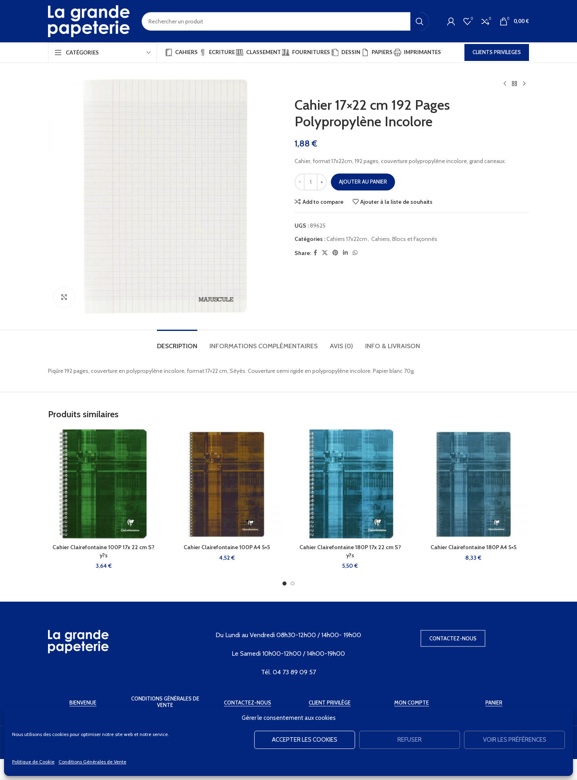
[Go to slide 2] (293, 583)
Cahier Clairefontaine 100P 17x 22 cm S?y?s (103, 551)
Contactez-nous (453, 638)
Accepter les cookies (304, 739)
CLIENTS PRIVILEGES (496, 52)
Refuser (409, 739)
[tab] (177, 342)
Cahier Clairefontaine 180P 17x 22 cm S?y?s (350, 551)
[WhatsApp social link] (355, 252)
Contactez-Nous (247, 703)
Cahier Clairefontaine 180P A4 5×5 (473, 547)
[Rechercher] (285, 21)
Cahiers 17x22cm (346, 239)
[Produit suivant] (524, 84)
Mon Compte (411, 703)
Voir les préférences (514, 739)
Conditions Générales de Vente (92, 762)
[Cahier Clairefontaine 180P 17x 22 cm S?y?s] (350, 484)
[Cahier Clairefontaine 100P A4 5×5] (227, 484)
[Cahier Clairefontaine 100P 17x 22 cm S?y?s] (103, 484)
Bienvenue (82, 703)
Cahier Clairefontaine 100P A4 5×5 (227, 547)
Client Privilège (330, 703)
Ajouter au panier (363, 181)
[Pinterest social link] (335, 252)
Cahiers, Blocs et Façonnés (404, 239)
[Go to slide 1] (284, 583)
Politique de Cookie (33, 762)
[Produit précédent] (505, 84)
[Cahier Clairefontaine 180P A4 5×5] (473, 484)
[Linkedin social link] (345, 252)
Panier (493, 703)
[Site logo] (89, 20)
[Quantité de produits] (311, 182)
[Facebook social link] (315, 252)
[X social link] (325, 252)
